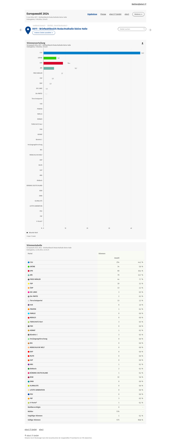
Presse (103, 14)
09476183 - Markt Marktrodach (57, 25)
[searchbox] (132, 29)
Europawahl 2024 (38, 13)
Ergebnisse (92, 14)
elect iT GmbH (115, 14)
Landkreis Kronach (39, 25)
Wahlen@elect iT (139, 4)
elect (127, 14)
